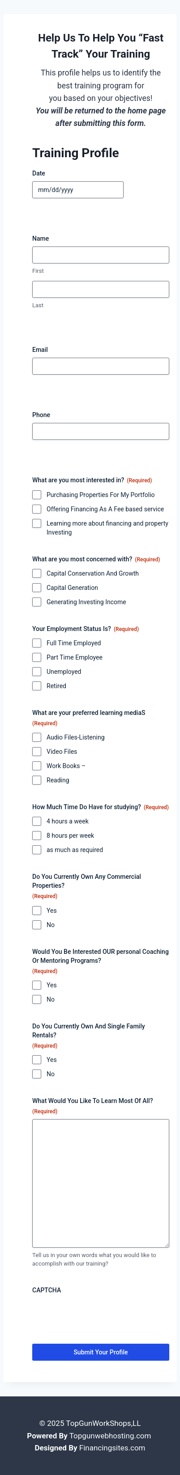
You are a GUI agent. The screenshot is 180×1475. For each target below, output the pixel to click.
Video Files (62, 751)
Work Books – (66, 765)
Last (37, 305)
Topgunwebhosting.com (110, 1435)
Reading (58, 780)
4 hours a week (68, 821)
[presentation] (100, 1315)
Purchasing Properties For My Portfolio (101, 494)
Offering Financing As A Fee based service (105, 509)
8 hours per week (70, 835)
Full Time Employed (74, 643)
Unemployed (64, 671)
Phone (41, 414)
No (51, 924)
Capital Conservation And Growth (93, 573)
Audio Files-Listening (76, 737)
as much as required (75, 849)
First (38, 270)
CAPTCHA (46, 1290)
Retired (56, 685)
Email (40, 349)
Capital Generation (72, 587)
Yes (52, 910)
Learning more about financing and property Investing (107, 528)
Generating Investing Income (86, 602)
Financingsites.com (112, 1447)
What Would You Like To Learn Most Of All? (92, 1106)
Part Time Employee (75, 657)
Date (38, 173)
